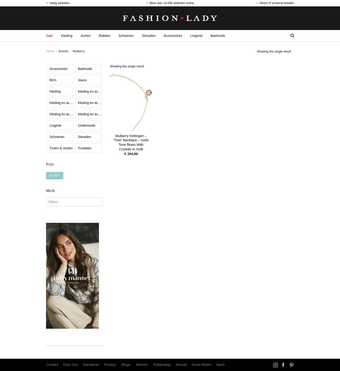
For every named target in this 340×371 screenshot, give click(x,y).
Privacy (110, 364)
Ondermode (86, 125)
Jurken (86, 36)
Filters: (54, 202)
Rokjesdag (161, 364)
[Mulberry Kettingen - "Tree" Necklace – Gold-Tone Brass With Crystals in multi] (131, 99)
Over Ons (70, 364)
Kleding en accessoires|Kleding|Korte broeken (90, 103)
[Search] (292, 35)
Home (50, 51)
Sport (220, 364)
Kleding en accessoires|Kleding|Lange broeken (61, 114)
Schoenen (126, 36)
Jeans (82, 80)
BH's (53, 80)
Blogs (125, 364)
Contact (52, 364)
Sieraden (149, 36)
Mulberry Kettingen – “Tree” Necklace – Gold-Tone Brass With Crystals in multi (131, 142)
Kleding (66, 36)
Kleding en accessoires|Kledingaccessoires (90, 91)
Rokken (104, 36)
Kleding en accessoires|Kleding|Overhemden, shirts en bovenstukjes (90, 114)
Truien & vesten (61, 148)
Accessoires (173, 36)
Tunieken (84, 148)
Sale (49, 36)
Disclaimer (91, 364)
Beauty (181, 364)
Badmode (218, 36)
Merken (142, 364)
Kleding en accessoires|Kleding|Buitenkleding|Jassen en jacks (61, 103)
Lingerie (196, 36)
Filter (55, 175)
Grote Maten (201, 364)
